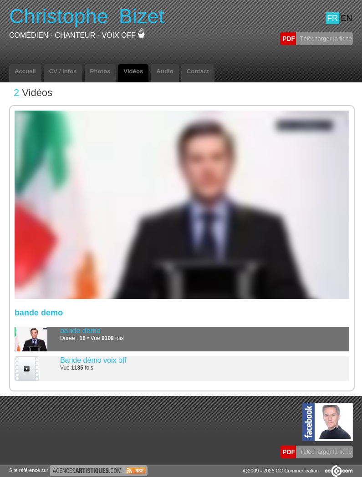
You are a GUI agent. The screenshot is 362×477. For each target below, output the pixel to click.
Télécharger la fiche (325, 38)
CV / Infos (63, 71)
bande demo (80, 331)
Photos (100, 71)
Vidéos (133, 71)
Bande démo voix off (93, 360)
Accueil (25, 71)
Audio (164, 71)
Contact (198, 71)
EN (346, 18)
